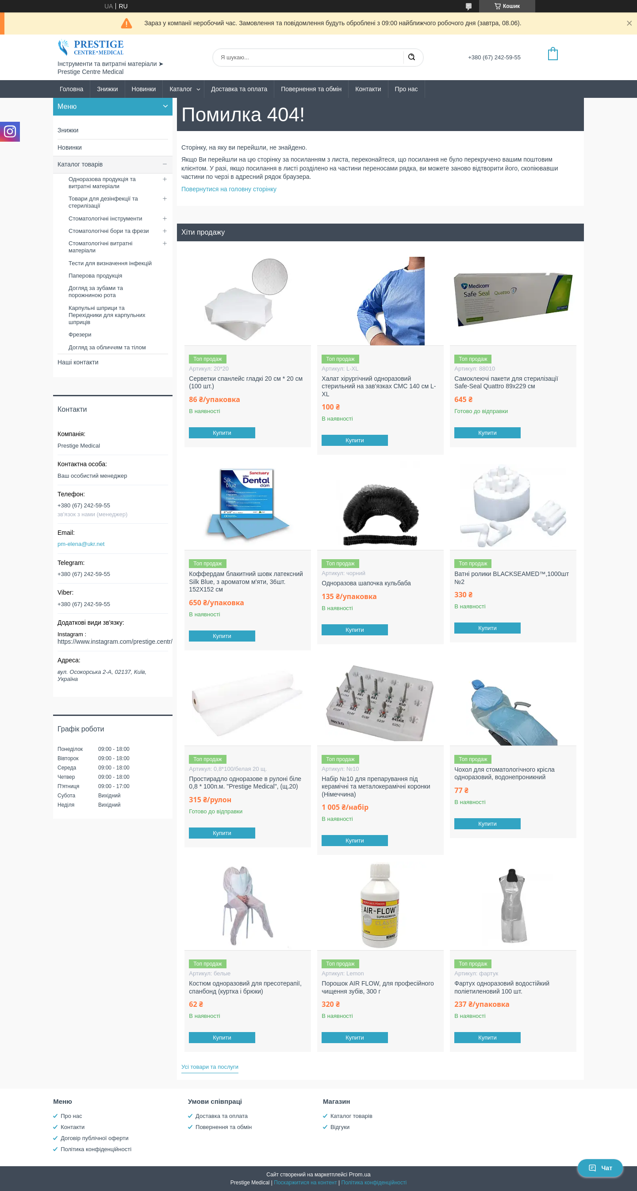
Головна (71, 89)
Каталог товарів (80, 164)
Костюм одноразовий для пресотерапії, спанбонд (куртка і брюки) (245, 987)
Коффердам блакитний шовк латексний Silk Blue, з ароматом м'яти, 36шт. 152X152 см (246, 581)
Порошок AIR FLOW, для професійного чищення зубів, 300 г (378, 987)
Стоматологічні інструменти (105, 218)
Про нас (406, 89)
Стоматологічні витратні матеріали (100, 247)
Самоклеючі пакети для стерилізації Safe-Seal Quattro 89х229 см (506, 382)
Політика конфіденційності (96, 1149)
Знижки (107, 89)
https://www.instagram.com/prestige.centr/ (115, 641)
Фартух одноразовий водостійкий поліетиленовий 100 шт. (501, 987)
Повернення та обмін (311, 89)
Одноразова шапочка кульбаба (366, 583)
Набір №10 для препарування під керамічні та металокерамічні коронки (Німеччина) (376, 786)
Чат (600, 1168)
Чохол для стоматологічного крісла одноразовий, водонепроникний (504, 773)
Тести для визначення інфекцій (110, 263)
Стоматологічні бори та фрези (109, 231)
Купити (222, 432)
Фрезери (80, 334)
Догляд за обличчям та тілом (107, 347)
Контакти (368, 89)
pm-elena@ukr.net (81, 544)
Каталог (180, 89)
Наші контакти (78, 362)
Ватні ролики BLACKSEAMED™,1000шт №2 (511, 577)
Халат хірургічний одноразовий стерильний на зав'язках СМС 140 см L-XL (379, 386)
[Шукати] (411, 57)
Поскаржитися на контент (305, 1182)
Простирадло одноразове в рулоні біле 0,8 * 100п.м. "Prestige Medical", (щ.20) (245, 782)
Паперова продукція (95, 275)
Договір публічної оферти (94, 1138)
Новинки (144, 89)
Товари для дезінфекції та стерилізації (103, 202)
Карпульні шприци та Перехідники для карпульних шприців (107, 315)
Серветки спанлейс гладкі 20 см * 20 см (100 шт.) (246, 382)
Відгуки (339, 1127)
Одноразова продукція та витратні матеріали (102, 182)
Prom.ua (360, 1174)
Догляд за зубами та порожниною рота (96, 291)
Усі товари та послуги (209, 1066)
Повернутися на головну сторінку (228, 189)
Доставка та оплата (239, 89)
